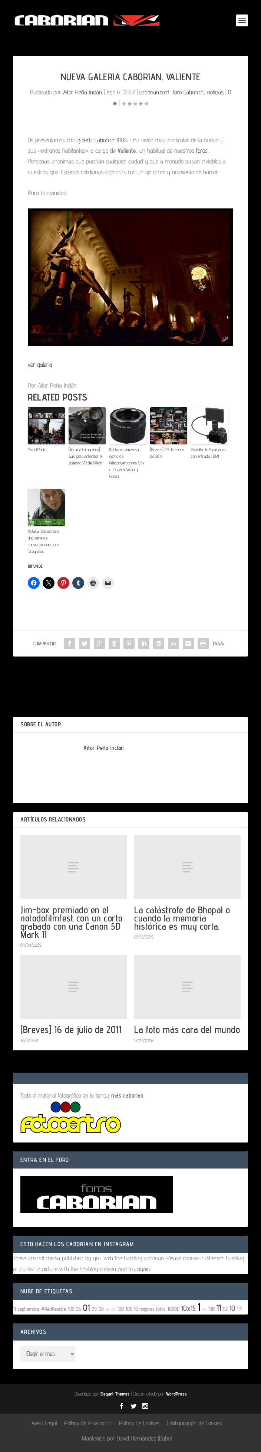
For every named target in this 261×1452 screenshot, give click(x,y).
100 (120, 1309)
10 (232, 1308)
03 (204, 1309)
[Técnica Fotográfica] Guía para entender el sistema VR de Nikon (85, 456)
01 (86, 1307)
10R (211, 1309)
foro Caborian (188, 92)
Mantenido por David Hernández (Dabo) (127, 1438)
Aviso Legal (44, 1423)
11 (219, 1307)
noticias (215, 92)
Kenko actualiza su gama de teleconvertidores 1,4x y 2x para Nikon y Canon (126, 463)
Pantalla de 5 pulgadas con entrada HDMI (208, 453)
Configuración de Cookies (194, 1423)
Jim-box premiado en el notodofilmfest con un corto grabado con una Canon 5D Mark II (71, 922)
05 (107, 1309)
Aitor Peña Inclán (82, 92)
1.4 (239, 1309)
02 (225, 1309)
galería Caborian (95, 140)
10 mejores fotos (150, 1309)
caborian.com (154, 92)
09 (94, 1309)
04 (113, 1309)
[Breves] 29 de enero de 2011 (167, 453)
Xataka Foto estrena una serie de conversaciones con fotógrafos (43, 541)
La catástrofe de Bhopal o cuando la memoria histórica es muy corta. (182, 918)
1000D (173, 1309)
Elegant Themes (115, 1394)
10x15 (188, 1308)
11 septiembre (26, 1309)
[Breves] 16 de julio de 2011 (70, 1029)
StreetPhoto (37, 449)
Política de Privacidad (88, 1423)
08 (101, 1309)
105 (129, 1309)
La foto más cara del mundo (187, 1029)
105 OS (74, 1309)
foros (202, 150)
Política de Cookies (139, 1423)
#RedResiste (53, 1309)
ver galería (40, 364)
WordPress (176, 1394)
